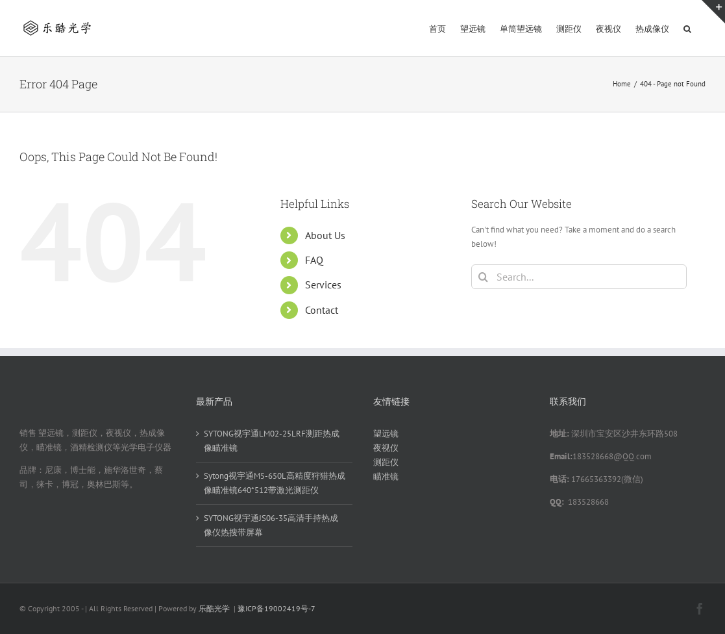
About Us (325, 235)
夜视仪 (386, 447)
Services (323, 284)
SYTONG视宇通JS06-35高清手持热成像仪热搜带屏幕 (271, 525)
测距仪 (386, 462)
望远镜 (386, 433)
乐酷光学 (214, 608)
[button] (687, 28)
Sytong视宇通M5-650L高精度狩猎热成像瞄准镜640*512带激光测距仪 (274, 483)
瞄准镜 (386, 476)
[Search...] (579, 276)
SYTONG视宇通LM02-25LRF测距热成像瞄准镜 (271, 440)
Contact (321, 309)
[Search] (483, 276)
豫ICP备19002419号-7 (276, 608)
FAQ (314, 259)
